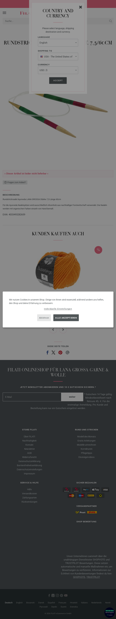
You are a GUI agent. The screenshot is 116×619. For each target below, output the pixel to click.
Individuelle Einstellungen (58, 309)
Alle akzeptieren (66, 317)
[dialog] (58, 310)
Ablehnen (44, 317)
